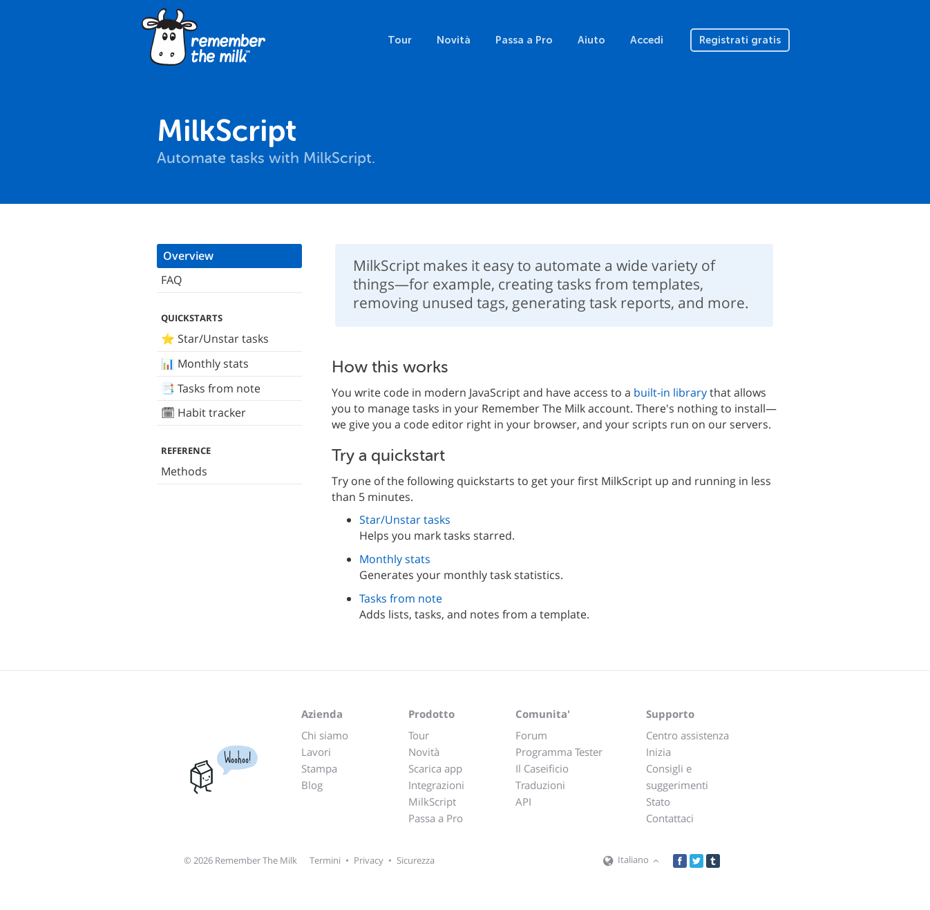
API (523, 801)
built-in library (670, 392)
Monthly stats (394, 559)
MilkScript (432, 801)
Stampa (319, 768)
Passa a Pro (524, 40)
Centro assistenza (687, 735)
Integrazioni (436, 785)
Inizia (658, 752)
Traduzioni (540, 785)
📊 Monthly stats (205, 363)
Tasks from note (400, 598)
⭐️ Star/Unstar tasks (215, 338)
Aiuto (591, 40)
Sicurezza (416, 860)
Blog (312, 785)
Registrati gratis (740, 40)
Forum (531, 735)
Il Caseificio (542, 768)
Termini (325, 860)
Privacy (368, 860)
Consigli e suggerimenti (677, 776)
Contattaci (670, 818)
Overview (188, 255)
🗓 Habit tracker (203, 412)
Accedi (646, 40)
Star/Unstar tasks (404, 519)
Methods (184, 471)
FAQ (171, 279)
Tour (400, 40)
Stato (658, 801)
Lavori (316, 752)
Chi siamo (324, 735)
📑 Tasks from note (210, 388)
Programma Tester (558, 752)
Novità (454, 40)
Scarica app (435, 768)
